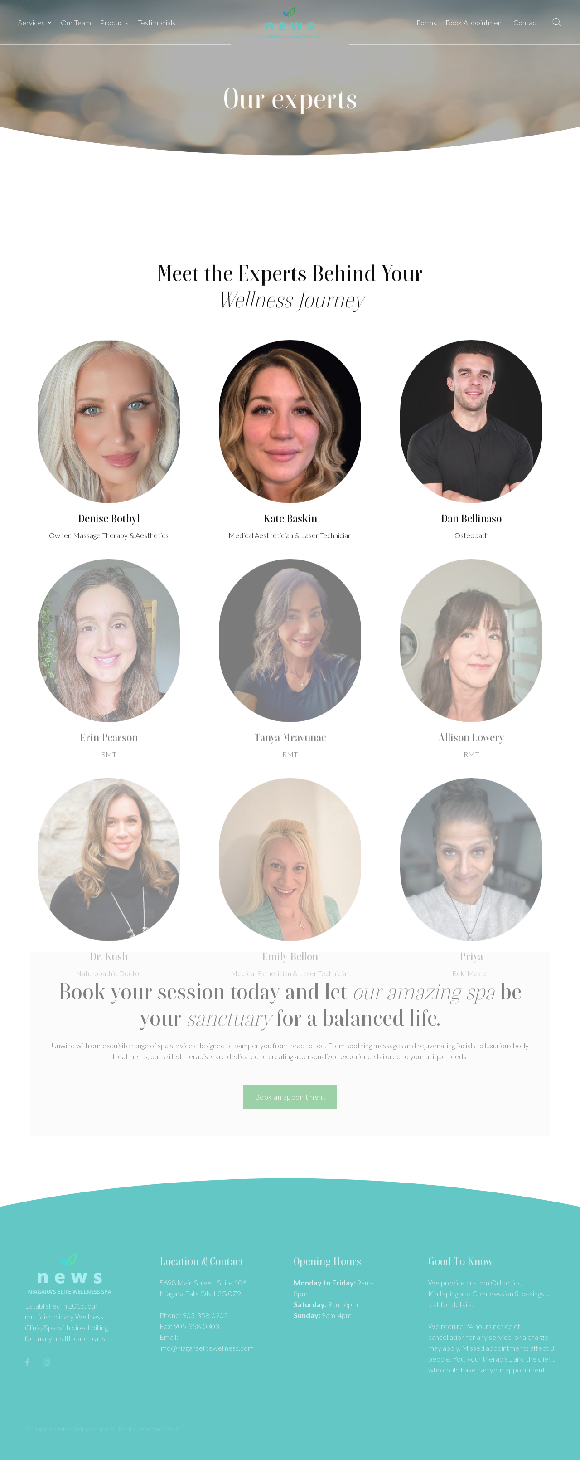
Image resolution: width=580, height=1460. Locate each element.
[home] (290, 22)
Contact (526, 22)
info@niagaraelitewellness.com (207, 1347)
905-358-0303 (196, 1326)
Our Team (76, 22)
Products (114, 22)
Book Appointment (474, 22)
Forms (426, 22)
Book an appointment (290, 1096)
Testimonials (156, 22)
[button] (35, 22)
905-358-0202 (205, 1315)
